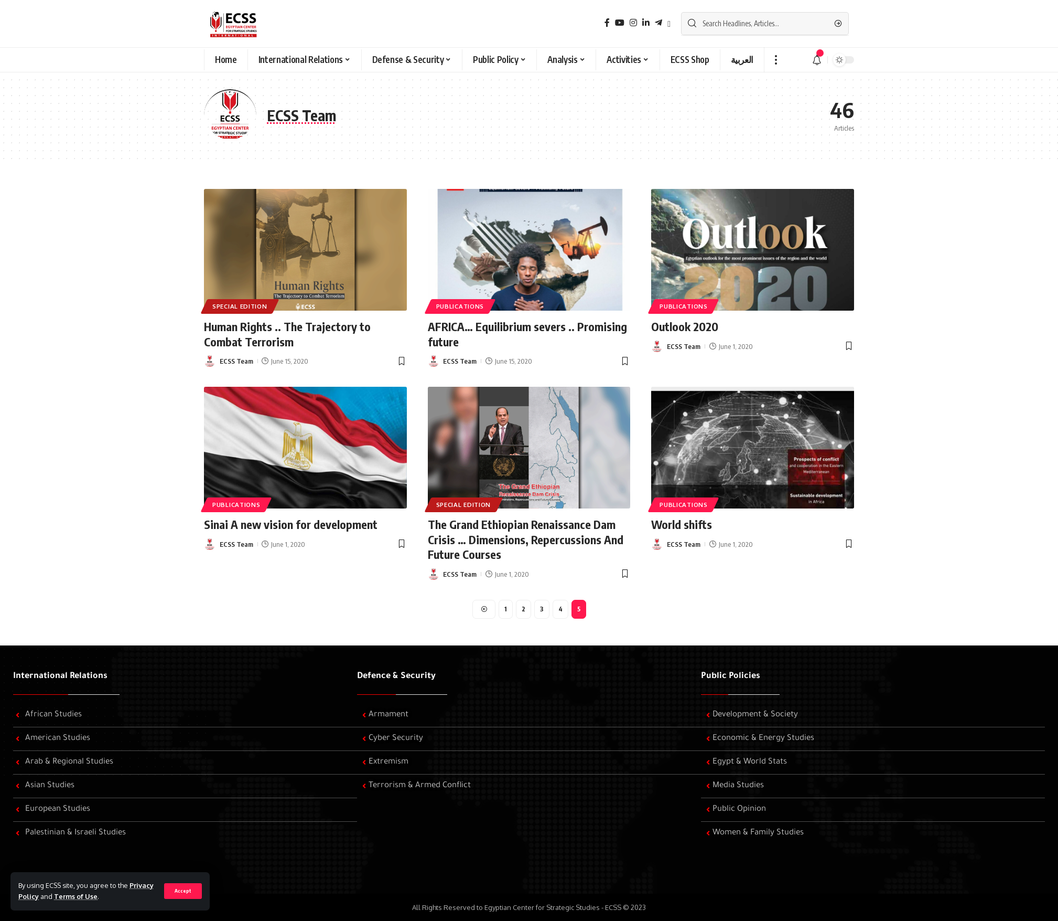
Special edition (239, 306)
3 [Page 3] (542, 609)
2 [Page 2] (523, 609)
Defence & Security (396, 676)
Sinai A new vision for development (290, 524)
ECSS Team (236, 361)
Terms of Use (76, 896)
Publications (460, 306)
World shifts (681, 524)
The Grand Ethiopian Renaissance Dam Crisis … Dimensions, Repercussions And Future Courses (525, 539)
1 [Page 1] (505, 609)
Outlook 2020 (684, 326)
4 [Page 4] (560, 609)
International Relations (60, 676)
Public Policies (730, 676)
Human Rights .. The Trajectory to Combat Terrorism (287, 334)
